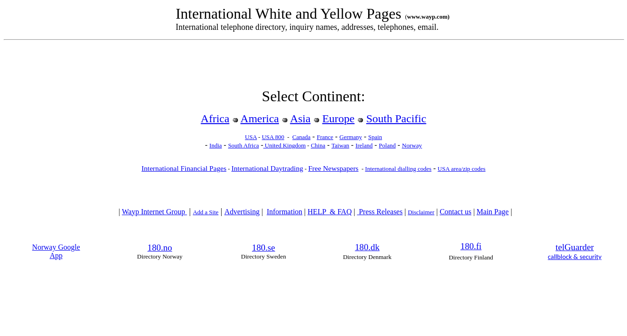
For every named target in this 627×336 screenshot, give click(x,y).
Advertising (242, 212)
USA (251, 136)
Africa (215, 118)
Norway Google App (56, 251)
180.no (159, 247)
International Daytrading (267, 168)
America (259, 118)
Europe (338, 118)
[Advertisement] (313, 66)
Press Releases (380, 212)
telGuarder (575, 247)
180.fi (470, 246)
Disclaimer (421, 212)
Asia (300, 118)
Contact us (455, 212)
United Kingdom (284, 145)
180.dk (367, 247)
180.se (263, 247)
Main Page (493, 212)
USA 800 (273, 136)
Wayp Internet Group (154, 212)
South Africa (243, 145)
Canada (302, 136)
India (215, 145)
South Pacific (396, 118)
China (318, 145)
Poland (387, 145)
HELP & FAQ (329, 212)
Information (284, 212)
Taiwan (340, 145)
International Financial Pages (183, 168)
